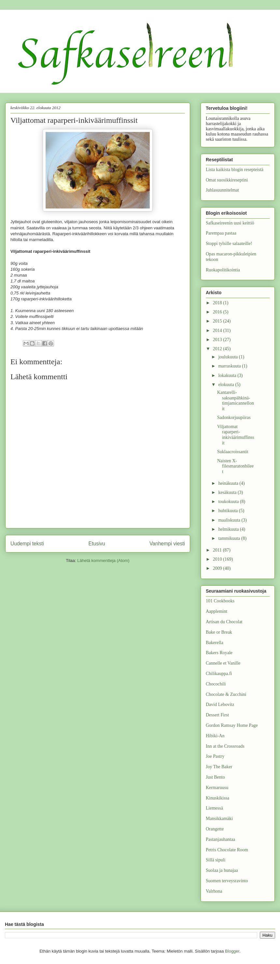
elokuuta (226, 384)
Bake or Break (219, 632)
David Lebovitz (220, 704)
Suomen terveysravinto (227, 880)
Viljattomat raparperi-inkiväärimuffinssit (235, 434)
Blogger (232, 951)
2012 (218, 348)
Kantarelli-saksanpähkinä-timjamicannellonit (235, 400)
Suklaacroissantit (232, 451)
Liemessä (214, 808)
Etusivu (97, 543)
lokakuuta (227, 375)
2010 (218, 559)
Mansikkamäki (219, 818)
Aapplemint (216, 611)
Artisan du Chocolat (224, 621)
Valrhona (214, 891)
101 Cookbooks (220, 600)
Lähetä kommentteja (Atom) (103, 560)
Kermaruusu (217, 787)
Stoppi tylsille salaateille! (229, 243)
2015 (218, 321)
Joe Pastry (215, 756)
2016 (218, 311)
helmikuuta (229, 529)
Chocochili (216, 684)
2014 (218, 330)
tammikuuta (229, 538)
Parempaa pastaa (221, 233)
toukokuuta (229, 501)
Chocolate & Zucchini (226, 694)
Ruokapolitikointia (223, 269)
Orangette (215, 829)
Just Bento (215, 777)
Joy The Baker (219, 766)
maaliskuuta (229, 520)
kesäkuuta (227, 492)
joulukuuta (228, 356)
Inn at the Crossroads (225, 746)
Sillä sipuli (215, 859)
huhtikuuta (228, 510)
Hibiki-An (215, 735)
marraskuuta (230, 366)
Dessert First (217, 714)
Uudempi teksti (27, 543)
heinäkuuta (228, 483)
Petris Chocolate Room (227, 849)
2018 (218, 302)
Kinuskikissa (217, 798)
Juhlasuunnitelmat (222, 190)
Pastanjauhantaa (220, 839)
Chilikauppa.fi (219, 673)
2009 (218, 568)
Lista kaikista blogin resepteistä (234, 169)
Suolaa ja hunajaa (222, 870)
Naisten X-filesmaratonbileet (235, 466)
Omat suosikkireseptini (227, 180)
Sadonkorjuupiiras (234, 417)
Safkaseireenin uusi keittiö (230, 223)
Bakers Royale (219, 652)
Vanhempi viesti (167, 543)
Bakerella (214, 642)
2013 (218, 339)
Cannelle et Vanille (223, 663)
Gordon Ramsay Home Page (232, 725)
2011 (218, 550)
